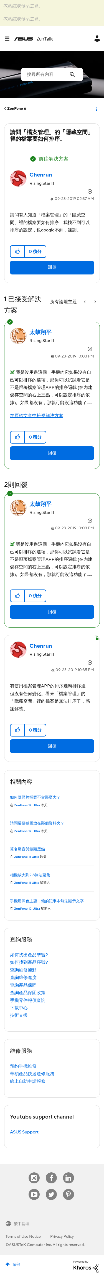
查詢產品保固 (23, 985)
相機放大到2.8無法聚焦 (30, 875)
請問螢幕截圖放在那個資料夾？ (37, 823)
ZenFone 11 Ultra (26, 857)
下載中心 (19, 1008)
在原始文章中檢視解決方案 (36, 415)
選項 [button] (96, 109)
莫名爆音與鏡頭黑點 (27, 849)
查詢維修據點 (23, 970)
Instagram (34, 1172)
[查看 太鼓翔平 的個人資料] (40, 332)
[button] (18, 251)
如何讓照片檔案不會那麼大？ (35, 797)
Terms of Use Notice (23, 1236)
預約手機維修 (23, 1066)
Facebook (51, 1172)
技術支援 (19, 1015)
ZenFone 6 (16, 108)
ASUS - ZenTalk (33, 38)
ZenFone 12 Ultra (27, 805)
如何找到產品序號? (29, 962)
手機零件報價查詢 (27, 1000)
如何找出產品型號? (29, 955)
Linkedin (68, 1172)
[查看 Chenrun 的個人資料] (40, 174)
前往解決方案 (54, 159)
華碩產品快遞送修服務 (32, 1074)
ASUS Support (24, 1132)
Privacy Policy (62, 1236)
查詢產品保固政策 (27, 993)
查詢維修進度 (23, 977)
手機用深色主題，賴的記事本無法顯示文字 (47, 901)
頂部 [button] (16, 1264)
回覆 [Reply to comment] (52, 453)
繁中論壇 (21, 1223)
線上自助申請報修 (27, 1081)
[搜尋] (52, 74)
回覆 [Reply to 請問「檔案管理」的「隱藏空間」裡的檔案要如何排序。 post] (52, 267)
